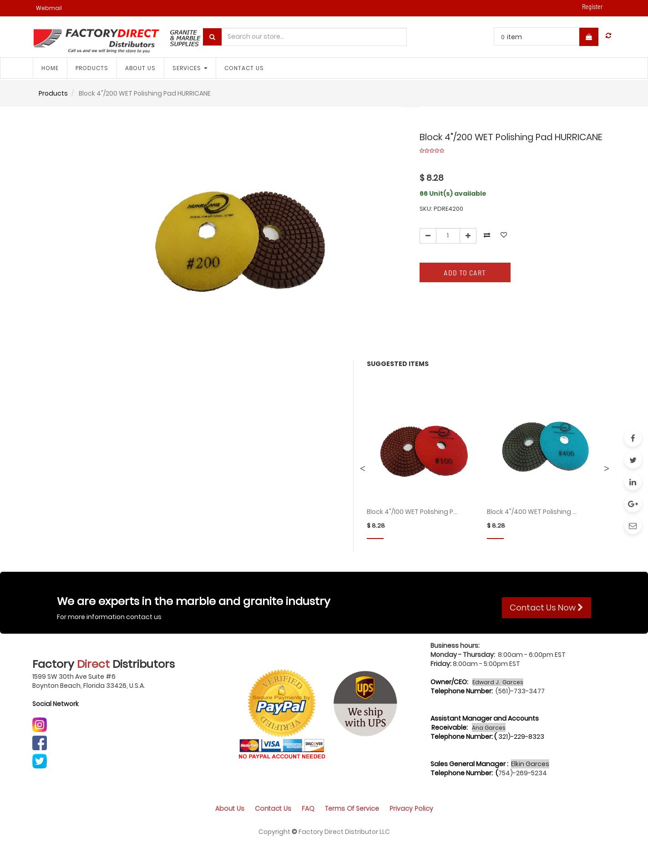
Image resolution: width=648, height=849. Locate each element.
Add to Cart (465, 272)
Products (53, 93)
